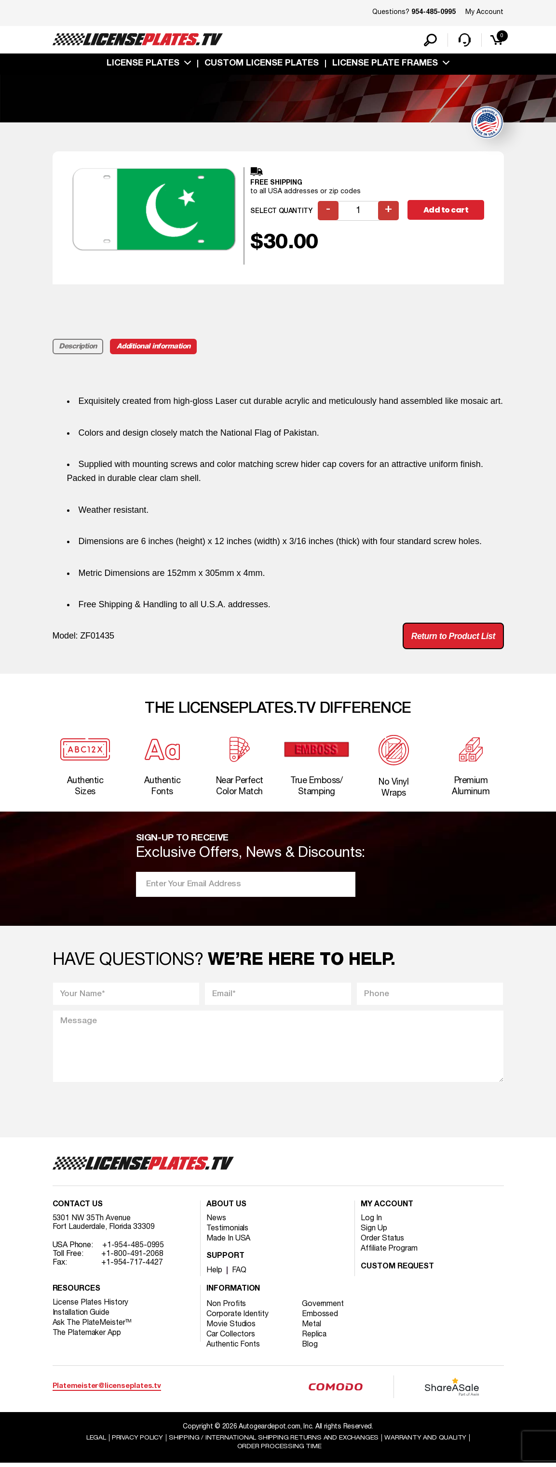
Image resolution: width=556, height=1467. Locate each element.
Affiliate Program (389, 1252)
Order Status (383, 1242)
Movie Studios (231, 1327)
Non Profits (226, 1307)
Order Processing (279, 1450)
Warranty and (426, 1441)
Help (214, 1273)
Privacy (137, 1441)
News (216, 1221)
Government (323, 1307)
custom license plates (261, 64)
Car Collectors (231, 1337)
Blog (310, 1348)
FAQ (239, 1273)
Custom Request (397, 1270)
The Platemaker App (87, 1336)
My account (387, 1208)
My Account (484, 12)
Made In (228, 1242)
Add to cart (446, 211)
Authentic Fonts (233, 1348)
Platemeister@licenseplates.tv (107, 1389)
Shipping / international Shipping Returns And (274, 1441)
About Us (226, 1208)
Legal (96, 1441)
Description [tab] (78, 347)
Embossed (320, 1317)
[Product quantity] (358, 212)
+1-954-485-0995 (133, 1248)
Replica (314, 1337)
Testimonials (227, 1231)
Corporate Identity (237, 1317)
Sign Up (374, 1231)
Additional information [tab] (154, 347)
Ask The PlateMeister (93, 1326)
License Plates (143, 64)
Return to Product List (452, 637)
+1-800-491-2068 (132, 1257)
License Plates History (91, 1306)
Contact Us (78, 1208)
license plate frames (385, 64)
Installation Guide (81, 1316)
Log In (371, 1221)
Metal (312, 1327)
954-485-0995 (433, 12)
